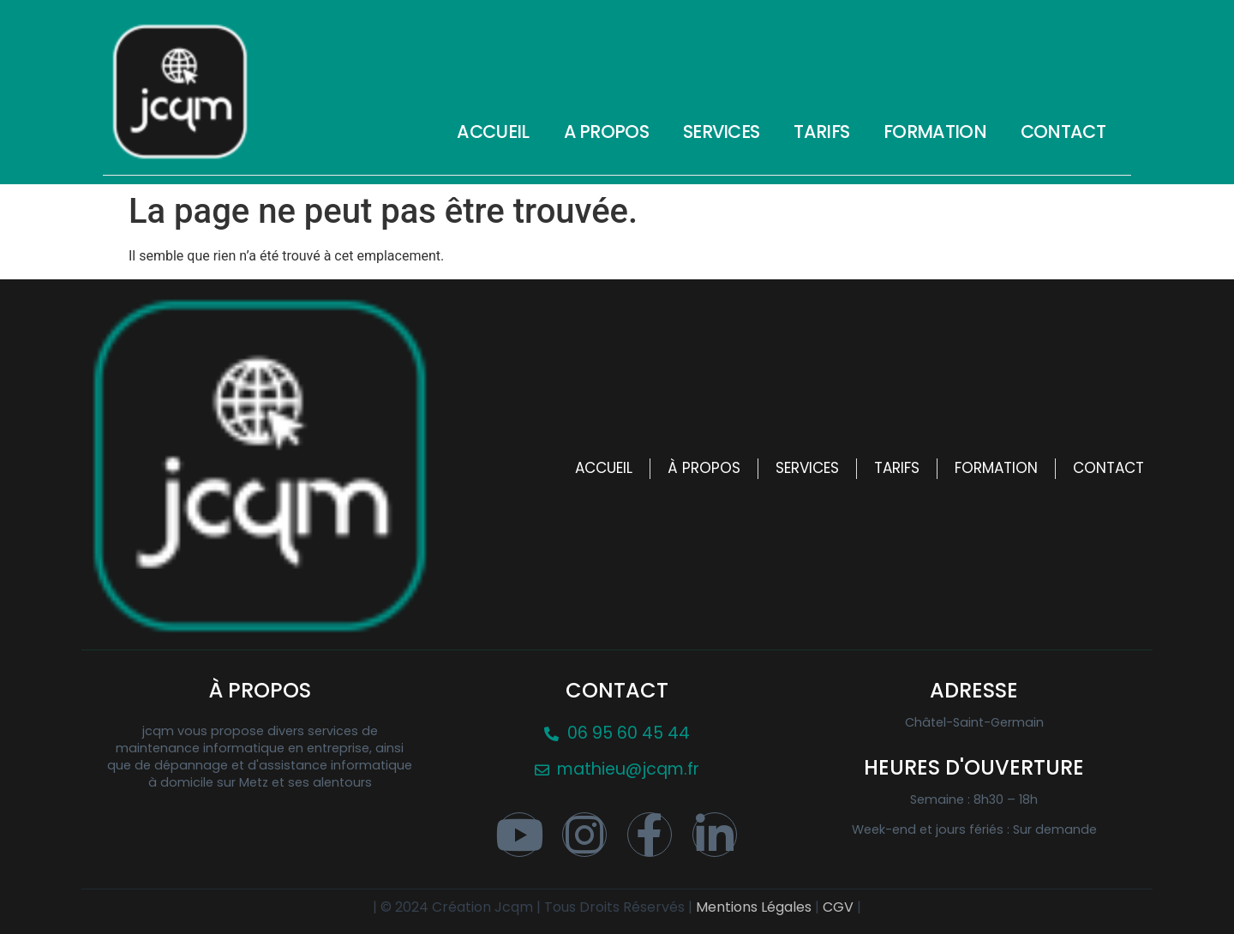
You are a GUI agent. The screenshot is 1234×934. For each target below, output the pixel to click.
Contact (1063, 132)
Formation (935, 132)
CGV (840, 907)
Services (721, 132)
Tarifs (821, 132)
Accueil (493, 132)
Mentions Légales (755, 907)
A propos (606, 132)
